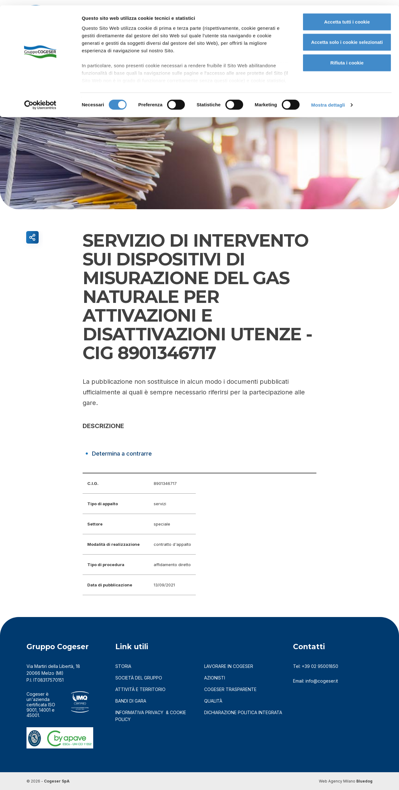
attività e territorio (140, 689)
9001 (31, 710)
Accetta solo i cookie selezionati (347, 37)
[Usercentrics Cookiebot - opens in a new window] (40, 100)
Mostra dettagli (328, 99)
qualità (213, 701)
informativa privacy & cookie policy (150, 716)
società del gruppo (138, 677)
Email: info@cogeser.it (315, 681)
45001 (32, 715)
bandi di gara (130, 701)
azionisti (214, 677)
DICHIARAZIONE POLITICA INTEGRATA (243, 712)
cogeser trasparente (230, 689)
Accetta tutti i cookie (347, 16)
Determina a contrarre (126, 453)
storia (123, 666)
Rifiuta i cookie (347, 57)
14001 (44, 710)
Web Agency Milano (337, 781)
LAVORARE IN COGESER (228, 666)
